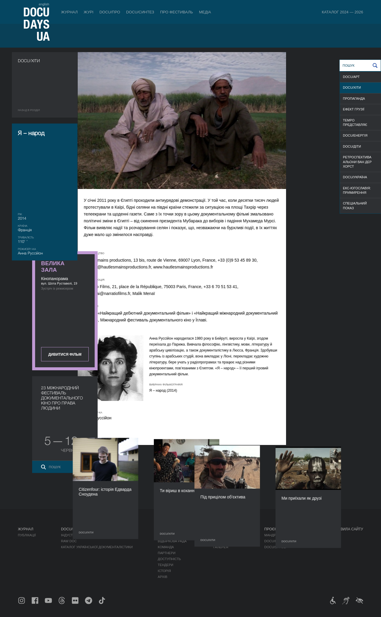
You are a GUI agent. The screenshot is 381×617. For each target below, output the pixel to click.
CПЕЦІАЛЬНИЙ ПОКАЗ (355, 205)
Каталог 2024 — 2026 (342, 12)
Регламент (167, 535)
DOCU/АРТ (351, 77)
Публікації (27, 535)
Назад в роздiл (29, 110)
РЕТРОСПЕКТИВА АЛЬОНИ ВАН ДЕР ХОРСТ (357, 161)
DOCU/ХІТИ (352, 87)
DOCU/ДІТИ (352, 146)
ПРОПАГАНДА (354, 98)
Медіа (205, 12)
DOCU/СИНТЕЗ (140, 12)
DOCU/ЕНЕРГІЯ (355, 135)
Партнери (166, 553)
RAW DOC (69, 541)
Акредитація (224, 541)
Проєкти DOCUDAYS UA (286, 529)
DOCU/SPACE (275, 547)
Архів (162, 577)
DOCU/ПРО (109, 12)
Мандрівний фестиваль (285, 535)
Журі (88, 12)
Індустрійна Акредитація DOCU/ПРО (93, 535)
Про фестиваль (176, 12)
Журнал (69, 12)
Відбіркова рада (172, 541)
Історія (164, 571)
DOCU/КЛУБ (273, 541)
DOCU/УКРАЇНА (355, 177)
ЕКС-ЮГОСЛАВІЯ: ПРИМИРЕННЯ (357, 190)
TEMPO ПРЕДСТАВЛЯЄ (355, 122)
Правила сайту (348, 529)
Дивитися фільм (330, 155)
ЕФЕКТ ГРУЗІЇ (353, 109)
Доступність (169, 559)
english (44, 4)
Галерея (220, 547)
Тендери (165, 565)
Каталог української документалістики (97, 547)
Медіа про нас (226, 535)
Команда (166, 547)
